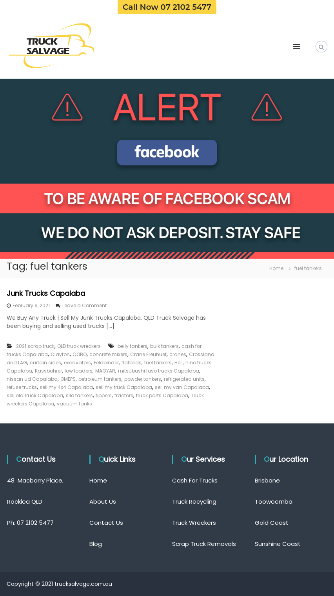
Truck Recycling (194, 501)
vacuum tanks (74, 403)
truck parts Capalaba (162, 395)
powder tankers (142, 379)
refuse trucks (22, 387)
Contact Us (106, 523)
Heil (178, 362)
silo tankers (79, 395)
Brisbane (267, 480)
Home (98, 480)
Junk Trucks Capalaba (46, 293)
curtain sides (45, 362)
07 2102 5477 (35, 523)
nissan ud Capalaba (32, 379)
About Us (102, 501)
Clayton (60, 354)
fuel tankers (158, 362)
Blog (95, 544)
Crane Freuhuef (148, 354)
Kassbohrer (48, 370)
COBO (80, 354)
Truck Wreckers (194, 523)
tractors (123, 395)
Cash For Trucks (195, 480)
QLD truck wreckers (79, 346)
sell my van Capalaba (182, 387)
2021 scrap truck (35, 346)
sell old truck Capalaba (35, 395)
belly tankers (132, 346)
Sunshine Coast (278, 544)
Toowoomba (273, 501)
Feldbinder (106, 362)
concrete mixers (108, 354)
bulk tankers (164, 346)
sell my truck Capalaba (124, 387)
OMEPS (68, 379)
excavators (77, 362)
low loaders (79, 370)
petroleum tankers (100, 379)
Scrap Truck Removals (204, 544)
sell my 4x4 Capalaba (66, 387)
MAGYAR (105, 370)
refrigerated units (184, 379)
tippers (104, 395)
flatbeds (132, 362)
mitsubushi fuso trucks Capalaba (158, 370)
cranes (177, 354)
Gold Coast (272, 523)
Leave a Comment (84, 305)
